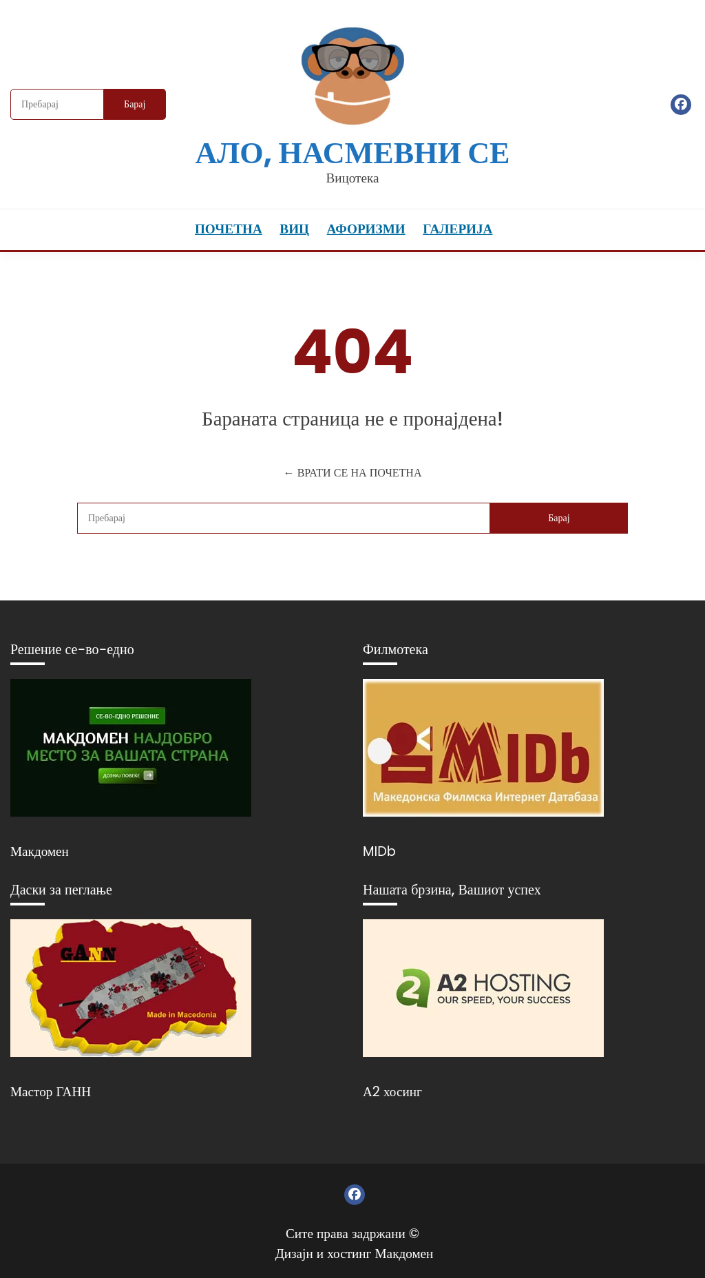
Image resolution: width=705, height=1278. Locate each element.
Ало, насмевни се (352, 153)
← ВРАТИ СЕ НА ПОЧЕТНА (353, 473)
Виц (294, 229)
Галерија (457, 229)
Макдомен (39, 851)
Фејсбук (681, 104)
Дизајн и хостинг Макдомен (354, 1253)
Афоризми (366, 229)
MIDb (379, 851)
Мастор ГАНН (50, 1091)
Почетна (228, 229)
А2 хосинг (392, 1091)
